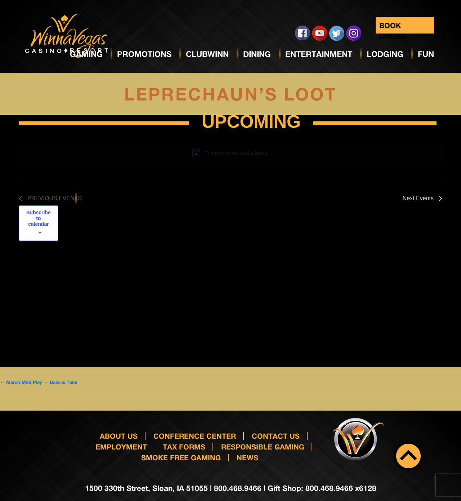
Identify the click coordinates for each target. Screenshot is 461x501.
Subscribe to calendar (38, 218)
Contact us (276, 435)
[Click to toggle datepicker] (251, 123)
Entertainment (318, 54)
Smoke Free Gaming (181, 457)
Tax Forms (184, 446)
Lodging (385, 54)
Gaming (86, 54)
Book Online (393, 27)
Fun (426, 54)
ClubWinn (207, 54)
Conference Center (194, 435)
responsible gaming (262, 446)
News (247, 457)
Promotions (144, 54)
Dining (257, 54)
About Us (119, 435)
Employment (121, 446)
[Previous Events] (50, 198)
